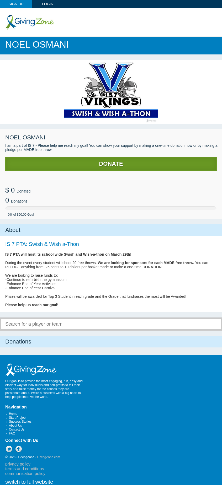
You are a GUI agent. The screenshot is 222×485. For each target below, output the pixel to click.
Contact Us (16, 429)
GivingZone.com (48, 457)
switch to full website (29, 482)
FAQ (12, 433)
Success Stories (20, 421)
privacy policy (17, 464)
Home (13, 414)
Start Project (17, 418)
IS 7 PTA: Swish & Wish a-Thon (42, 244)
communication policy (25, 473)
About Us (15, 425)
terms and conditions (24, 469)
